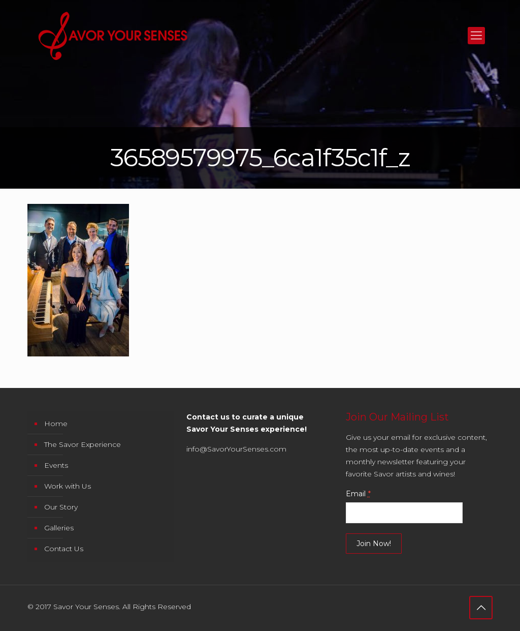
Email (358, 493)
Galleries (59, 527)
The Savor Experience (82, 444)
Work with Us (67, 486)
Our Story (61, 507)
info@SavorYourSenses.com (236, 449)
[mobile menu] (476, 35)
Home (56, 423)
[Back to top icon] (481, 607)
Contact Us (63, 548)
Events (56, 465)
